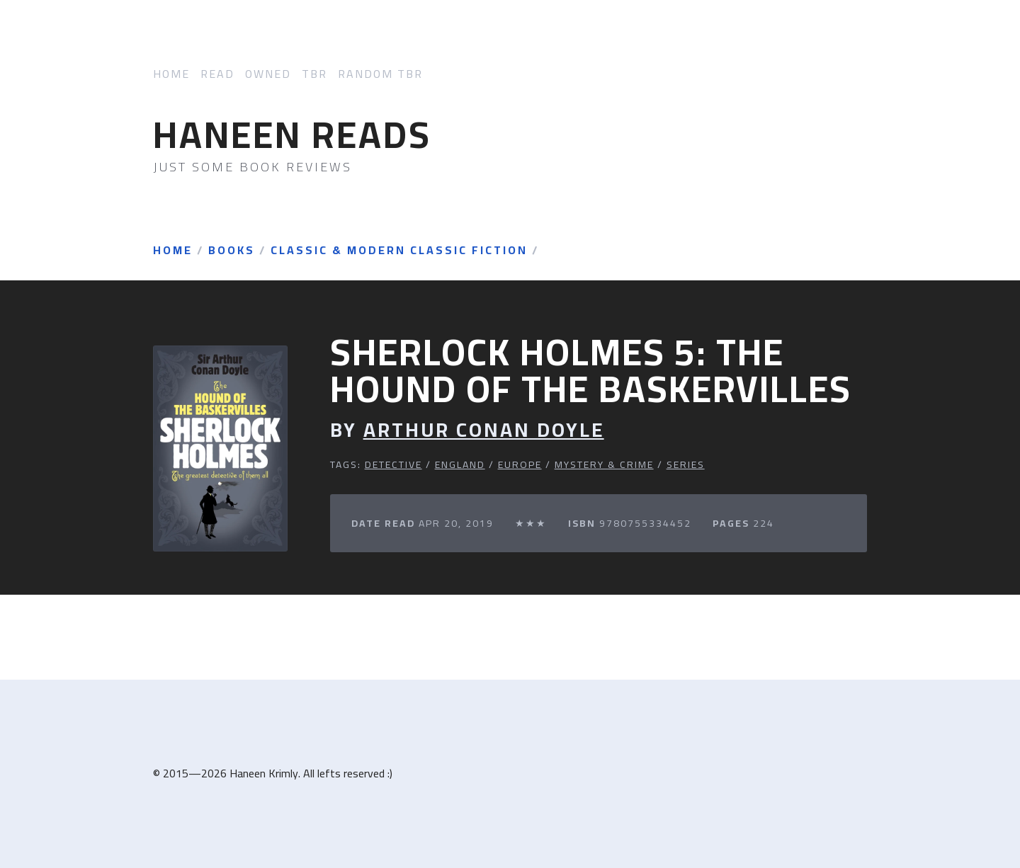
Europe (520, 464)
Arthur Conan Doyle (483, 430)
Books (231, 250)
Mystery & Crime (604, 464)
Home (171, 74)
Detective (393, 464)
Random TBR (380, 74)
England (460, 464)
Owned (268, 74)
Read (217, 74)
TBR (314, 74)
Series (686, 464)
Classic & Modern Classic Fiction (399, 250)
